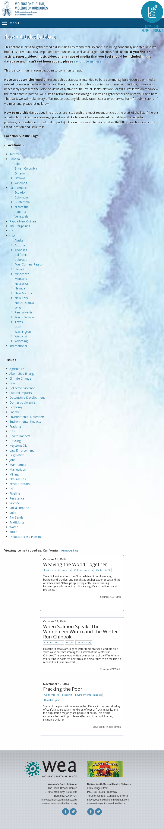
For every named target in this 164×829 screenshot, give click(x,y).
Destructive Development (27, 397)
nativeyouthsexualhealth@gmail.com (108, 799)
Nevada (20, 288)
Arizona (20, 245)
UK (11, 231)
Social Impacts (19, 508)
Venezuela (22, 216)
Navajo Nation (19, 484)
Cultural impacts (53, 642)
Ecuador (20, 192)
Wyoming (21, 341)
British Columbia (26, 168)
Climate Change (20, 378)
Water (13, 527)
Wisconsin (21, 336)
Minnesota (22, 274)
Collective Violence (22, 388)
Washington (23, 332)
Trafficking (16, 522)
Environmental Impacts (25, 421)
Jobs (12, 460)
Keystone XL (18, 445)
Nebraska (21, 284)
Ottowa (20, 178)
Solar (12, 513)
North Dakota (24, 303)
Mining (14, 474)
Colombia (21, 197)
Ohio (18, 308)
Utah (18, 327)
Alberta (19, 164)
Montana (21, 279)
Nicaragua (22, 207)
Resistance (16, 498)
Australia (15, 154)
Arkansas (21, 250)
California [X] (103, 570)
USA (12, 236)
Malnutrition (17, 469)
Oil (11, 489)
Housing (15, 441)
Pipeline (14, 493)
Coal (12, 383)
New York (21, 298)
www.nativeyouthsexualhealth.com (106, 803)
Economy (15, 407)
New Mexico (23, 293)
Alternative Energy (21, 373)
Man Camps (17, 465)
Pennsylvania (23, 312)
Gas (12, 431)
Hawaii (19, 269)
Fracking (15, 426)
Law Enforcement (21, 450)
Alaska (19, 240)
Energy (14, 412)
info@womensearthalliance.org (59, 799)
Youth (13, 532)
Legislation (16, 455)
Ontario (20, 173)
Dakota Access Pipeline (25, 537)
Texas (19, 322)
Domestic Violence (22, 402)
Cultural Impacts (20, 393)
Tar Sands (16, 517)
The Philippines (19, 226)
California (21, 255)
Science (14, 503)
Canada (14, 159)
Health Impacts (19, 436)
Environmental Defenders (27, 417)
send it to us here (87, 61)
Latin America (18, 188)
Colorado (21, 260)
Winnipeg (21, 183)
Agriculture (16, 369)
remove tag (69, 550)
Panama (20, 212)
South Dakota (24, 317)
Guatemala (22, 202)
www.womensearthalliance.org (59, 803)
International (18, 346)
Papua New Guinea (22, 221)
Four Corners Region (29, 264)
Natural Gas (17, 479)
